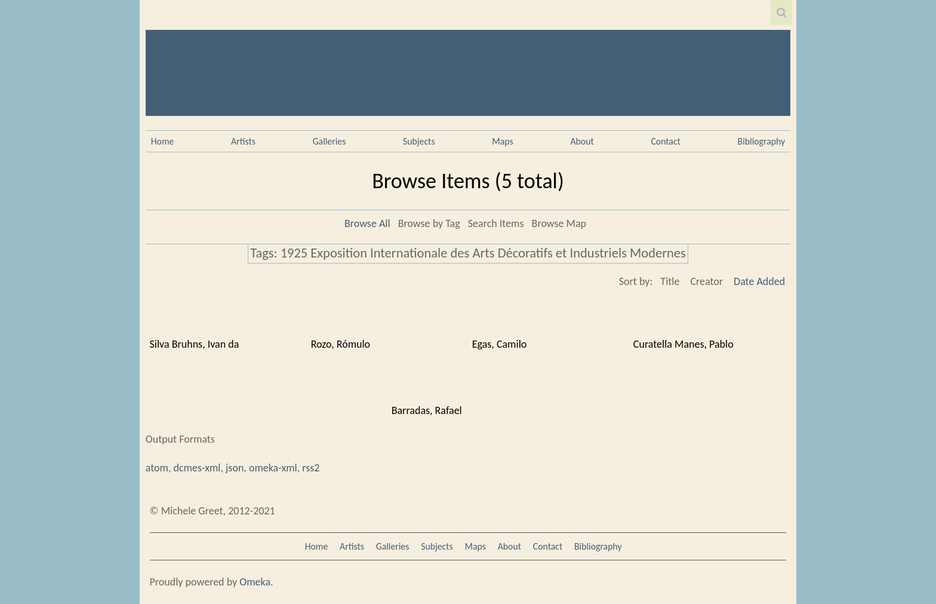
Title (669, 281)
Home (162, 141)
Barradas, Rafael (427, 410)
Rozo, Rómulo (340, 344)
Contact (665, 141)
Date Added (759, 281)
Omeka (254, 581)
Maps (502, 141)
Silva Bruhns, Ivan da (194, 344)
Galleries (329, 141)
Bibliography (762, 141)
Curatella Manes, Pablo (683, 344)
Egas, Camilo (499, 344)
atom (157, 467)
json (235, 467)
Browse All (367, 223)
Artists (243, 141)
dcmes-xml (197, 467)
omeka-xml (273, 467)
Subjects (419, 141)
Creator (706, 281)
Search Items (496, 223)
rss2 (310, 467)
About (581, 141)
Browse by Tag (429, 223)
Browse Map (559, 223)
